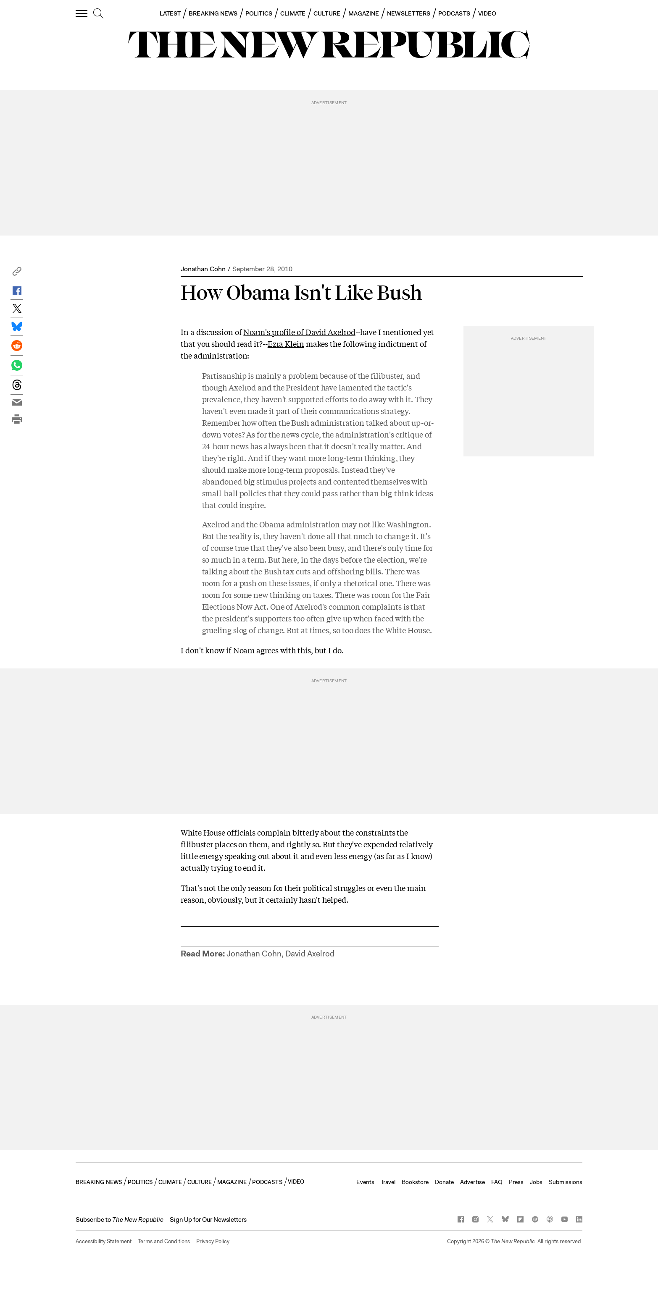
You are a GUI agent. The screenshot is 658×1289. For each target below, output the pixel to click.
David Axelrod (309, 953)
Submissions (565, 1182)
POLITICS (258, 13)
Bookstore (415, 1182)
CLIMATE (293, 13)
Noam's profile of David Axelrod (299, 331)
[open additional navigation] (82, 13)
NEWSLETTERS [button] (408, 13)
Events (365, 1182)
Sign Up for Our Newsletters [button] (208, 1220)
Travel (388, 1182)
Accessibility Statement (104, 1241)
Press (516, 1182)
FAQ (497, 1182)
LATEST (170, 13)
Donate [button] (444, 1182)
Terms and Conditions (164, 1241)
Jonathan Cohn (203, 269)
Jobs (536, 1182)
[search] (98, 14)
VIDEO (487, 13)
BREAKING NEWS (213, 13)
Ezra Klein (286, 343)
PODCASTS (454, 13)
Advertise (472, 1182)
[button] (17, 273)
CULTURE (326, 13)
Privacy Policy (212, 1241)
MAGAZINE (363, 13)
